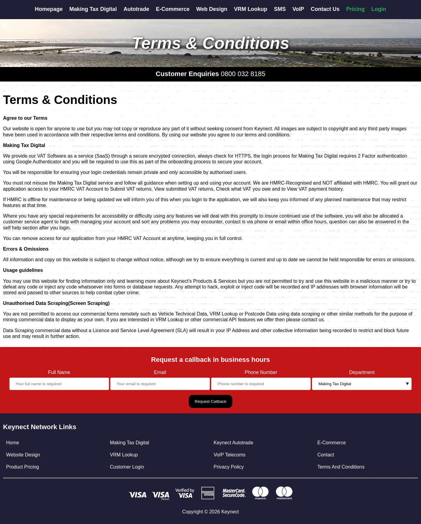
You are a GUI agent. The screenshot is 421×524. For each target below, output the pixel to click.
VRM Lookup (250, 9)
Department (362, 372)
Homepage (49, 9)
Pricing (355, 9)
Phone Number (261, 372)
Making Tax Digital (93, 9)
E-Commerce (173, 9)
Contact (325, 454)
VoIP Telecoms (229, 454)
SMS (280, 9)
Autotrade (136, 9)
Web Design (211, 9)
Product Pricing (22, 466)
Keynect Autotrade (233, 442)
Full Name (59, 372)
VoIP (298, 9)
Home (12, 442)
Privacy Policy (229, 466)
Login (378, 9)
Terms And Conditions (341, 466)
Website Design (23, 454)
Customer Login (127, 466)
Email (160, 372)
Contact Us (325, 9)
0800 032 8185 (243, 74)
